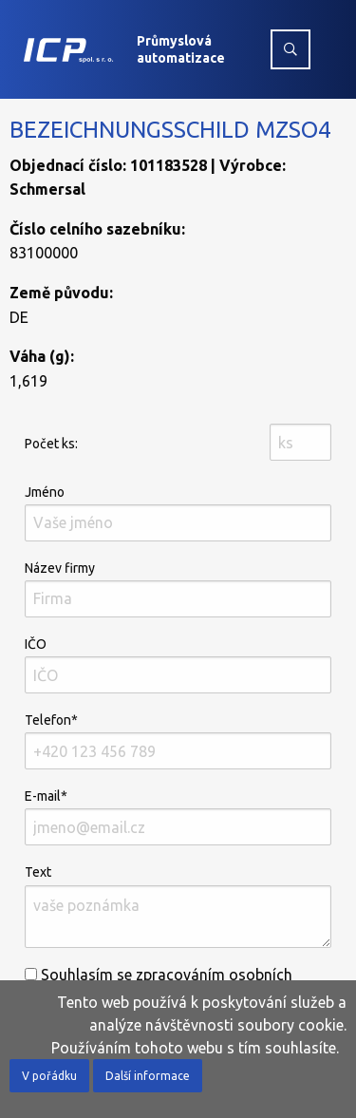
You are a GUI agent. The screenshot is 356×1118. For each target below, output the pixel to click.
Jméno (178, 512)
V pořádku (49, 1076)
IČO (178, 664)
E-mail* (178, 816)
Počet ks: (51, 443)
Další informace (147, 1076)
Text (178, 905)
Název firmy (178, 588)
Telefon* (178, 740)
